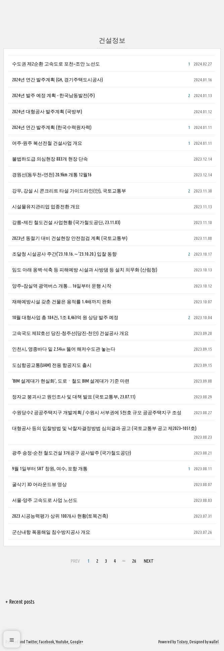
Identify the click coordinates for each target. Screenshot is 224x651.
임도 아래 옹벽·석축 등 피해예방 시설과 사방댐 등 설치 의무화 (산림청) (84, 269)
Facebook (46, 642)
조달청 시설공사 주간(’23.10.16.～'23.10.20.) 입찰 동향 (64, 254)
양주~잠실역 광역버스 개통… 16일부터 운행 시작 (61, 286)
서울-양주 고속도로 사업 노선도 (44, 500)
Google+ (76, 642)
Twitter (31, 642)
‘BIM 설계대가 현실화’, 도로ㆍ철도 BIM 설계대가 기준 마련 (70, 381)
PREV (75, 561)
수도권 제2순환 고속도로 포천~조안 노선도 (56, 64)
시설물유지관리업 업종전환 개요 (46, 206)
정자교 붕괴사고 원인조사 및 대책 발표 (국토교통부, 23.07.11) (73, 396)
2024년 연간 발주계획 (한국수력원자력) (52, 127)
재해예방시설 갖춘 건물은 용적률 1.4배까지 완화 (61, 301)
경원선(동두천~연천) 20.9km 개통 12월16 (52, 174)
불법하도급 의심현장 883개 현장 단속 (50, 159)
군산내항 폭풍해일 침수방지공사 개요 (51, 532)
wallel (214, 642)
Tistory (182, 642)
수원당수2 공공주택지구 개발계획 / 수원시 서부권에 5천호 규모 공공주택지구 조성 (96, 412)
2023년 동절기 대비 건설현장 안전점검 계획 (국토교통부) (69, 238)
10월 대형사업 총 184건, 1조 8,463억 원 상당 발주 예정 (65, 317)
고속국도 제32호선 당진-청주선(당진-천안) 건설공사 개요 (70, 333)
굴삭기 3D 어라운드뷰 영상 (39, 484)
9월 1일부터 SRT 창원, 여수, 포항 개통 (50, 468)
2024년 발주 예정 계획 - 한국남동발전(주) (53, 95)
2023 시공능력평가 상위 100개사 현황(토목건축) (60, 516)
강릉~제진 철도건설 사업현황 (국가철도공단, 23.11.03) (66, 222)
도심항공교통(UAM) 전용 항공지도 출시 (52, 365)
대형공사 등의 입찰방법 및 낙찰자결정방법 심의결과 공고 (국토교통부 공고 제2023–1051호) (104, 428)
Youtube (62, 642)
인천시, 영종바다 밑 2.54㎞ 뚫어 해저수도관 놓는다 (63, 349)
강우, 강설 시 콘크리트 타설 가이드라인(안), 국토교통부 (69, 190)
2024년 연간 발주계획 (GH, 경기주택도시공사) (57, 79)
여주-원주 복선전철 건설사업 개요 (47, 143)
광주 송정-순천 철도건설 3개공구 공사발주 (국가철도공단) (71, 452)
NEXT (149, 561)
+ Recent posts (20, 602)
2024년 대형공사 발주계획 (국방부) (47, 111)
